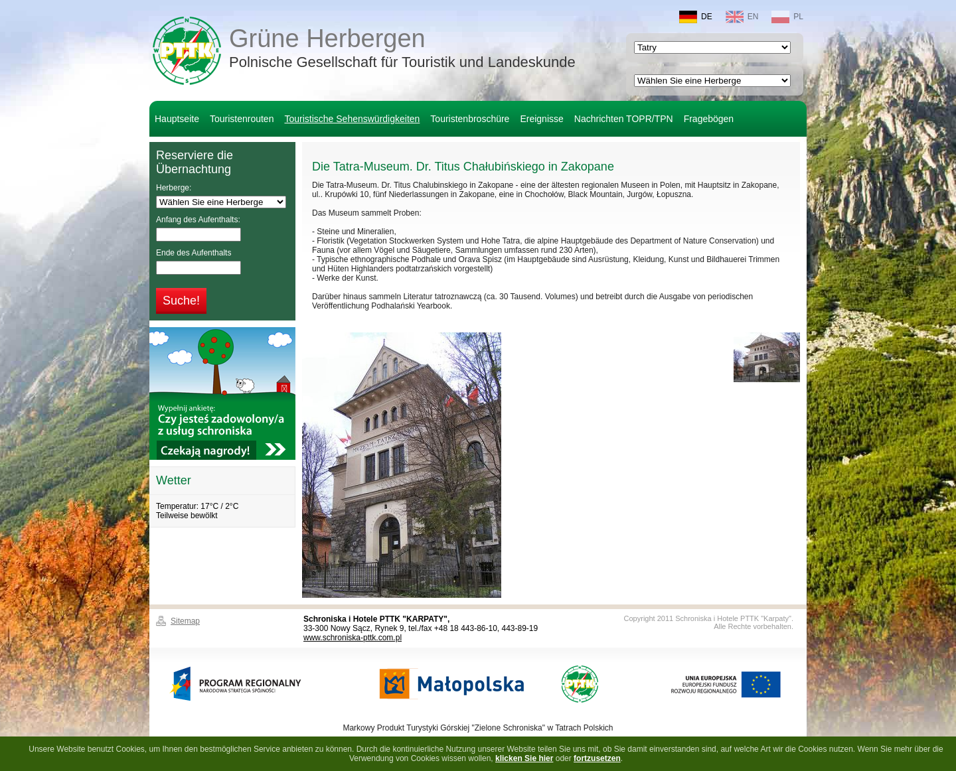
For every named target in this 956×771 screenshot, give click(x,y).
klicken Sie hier (524, 758)
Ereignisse (541, 118)
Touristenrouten (242, 118)
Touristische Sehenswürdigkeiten (352, 118)
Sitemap (185, 621)
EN (742, 17)
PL (787, 17)
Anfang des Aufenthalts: (198, 219)
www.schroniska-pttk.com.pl (352, 637)
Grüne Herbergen (402, 49)
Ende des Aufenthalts (193, 252)
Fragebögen (709, 118)
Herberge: (173, 187)
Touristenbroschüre (469, 118)
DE (695, 17)
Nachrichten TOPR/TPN (623, 118)
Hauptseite (177, 118)
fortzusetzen (597, 758)
